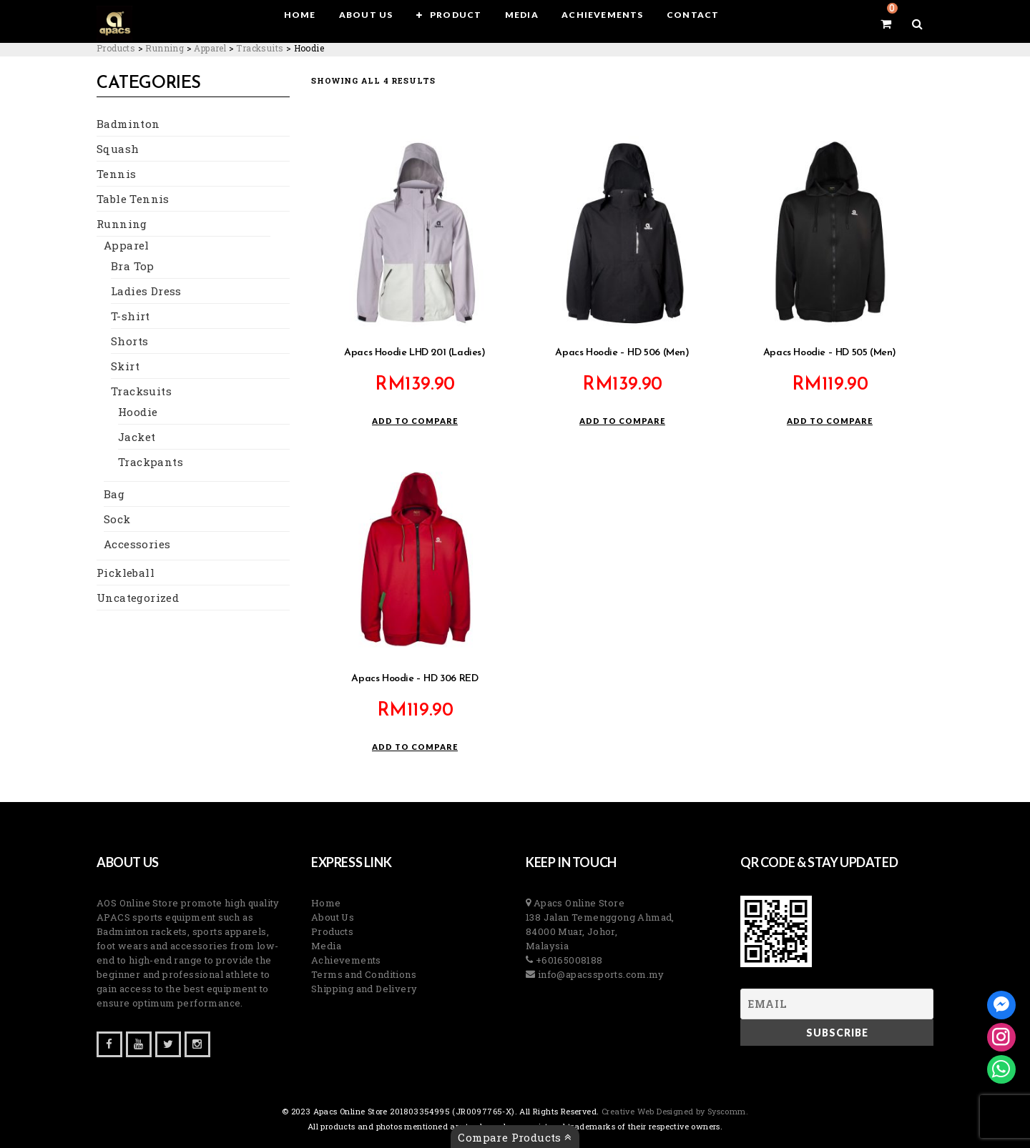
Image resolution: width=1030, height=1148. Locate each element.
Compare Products (515, 1137)
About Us (332, 917)
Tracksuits (141, 391)
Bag (114, 494)
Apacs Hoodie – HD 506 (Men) (622, 352)
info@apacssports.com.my (599, 974)
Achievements (346, 960)
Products (332, 931)
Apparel (126, 245)
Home (326, 902)
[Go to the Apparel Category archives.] (210, 48)
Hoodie (137, 412)
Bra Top (132, 266)
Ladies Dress (146, 291)
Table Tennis (133, 199)
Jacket (136, 437)
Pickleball (125, 572)
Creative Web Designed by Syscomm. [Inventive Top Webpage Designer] (674, 1111)
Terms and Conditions (363, 974)
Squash (118, 149)
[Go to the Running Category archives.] (164, 48)
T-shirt (130, 316)
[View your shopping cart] (886, 23)
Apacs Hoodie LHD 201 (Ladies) (414, 352)
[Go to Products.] (116, 48)
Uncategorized (138, 597)
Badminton (128, 124)
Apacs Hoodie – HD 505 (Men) (829, 352)
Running (122, 224)
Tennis (116, 174)
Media (326, 945)
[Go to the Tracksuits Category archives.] (259, 48)
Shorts (129, 341)
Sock (117, 519)
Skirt (125, 366)
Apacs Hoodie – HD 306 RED (414, 678)
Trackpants (150, 462)
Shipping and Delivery (364, 988)
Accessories (137, 544)
